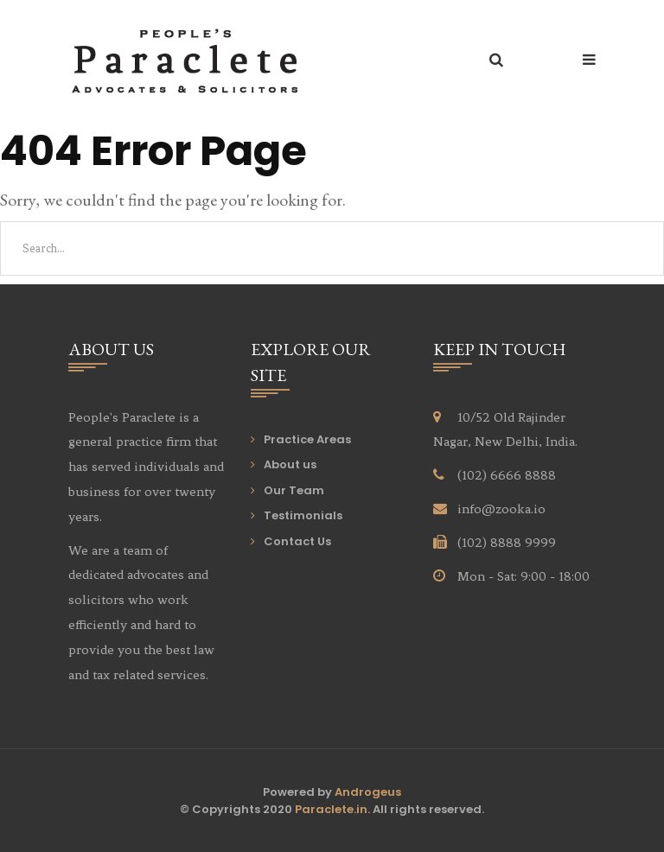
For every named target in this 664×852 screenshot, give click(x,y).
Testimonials (303, 515)
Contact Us (297, 541)
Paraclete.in (331, 809)
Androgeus (368, 792)
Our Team (294, 490)
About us (290, 464)
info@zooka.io (501, 509)
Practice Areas (307, 439)
